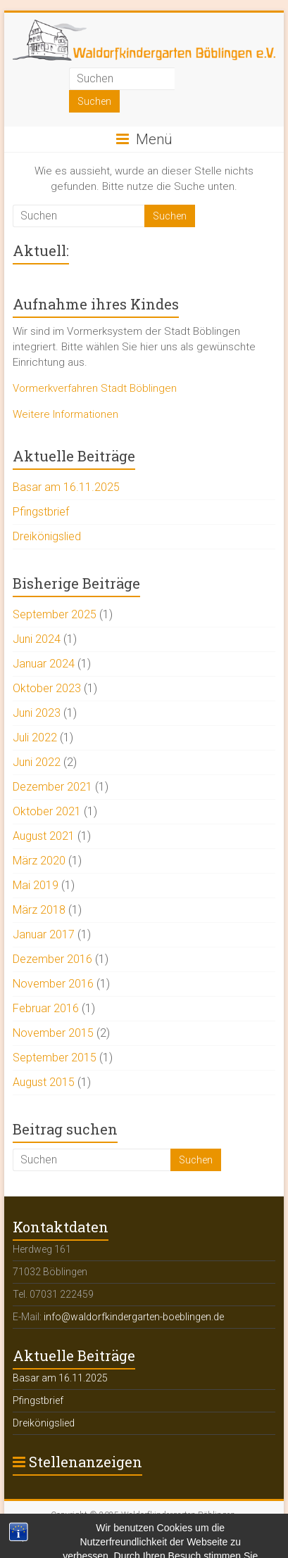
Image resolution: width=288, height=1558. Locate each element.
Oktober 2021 (47, 811)
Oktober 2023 (47, 688)
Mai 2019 (35, 885)
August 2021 (44, 836)
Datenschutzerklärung (212, 1533)
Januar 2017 (44, 934)
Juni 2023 (37, 713)
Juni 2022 (37, 762)
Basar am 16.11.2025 (66, 487)
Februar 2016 (46, 1008)
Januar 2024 (44, 663)
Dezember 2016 (52, 959)
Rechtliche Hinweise (125, 1533)
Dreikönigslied (47, 536)
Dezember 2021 (52, 786)
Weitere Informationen (65, 414)
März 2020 (39, 860)
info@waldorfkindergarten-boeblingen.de (134, 1316)
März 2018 (39, 910)
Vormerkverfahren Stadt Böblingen (95, 388)
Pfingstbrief (41, 511)
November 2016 (53, 983)
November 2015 (53, 1033)
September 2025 (54, 614)
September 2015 (54, 1057)
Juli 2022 (35, 737)
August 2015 (44, 1082)
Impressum (57, 1533)
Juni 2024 (37, 639)
